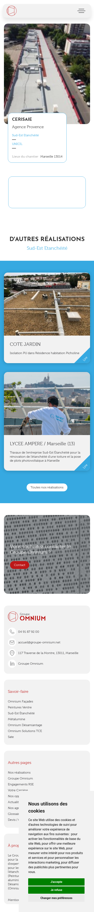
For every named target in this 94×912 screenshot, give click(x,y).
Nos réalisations (19, 772)
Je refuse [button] (56, 890)
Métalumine (16, 719)
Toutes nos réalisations (47, 487)
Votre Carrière (18, 790)
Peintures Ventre (20, 707)
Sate (11, 737)
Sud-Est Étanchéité (21, 713)
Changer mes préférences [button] (56, 898)
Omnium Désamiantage (25, 725)
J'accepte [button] (56, 881)
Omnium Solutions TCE (25, 731)
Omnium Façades (20, 701)
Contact (19, 565)
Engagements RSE (21, 784)
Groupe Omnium (20, 778)
